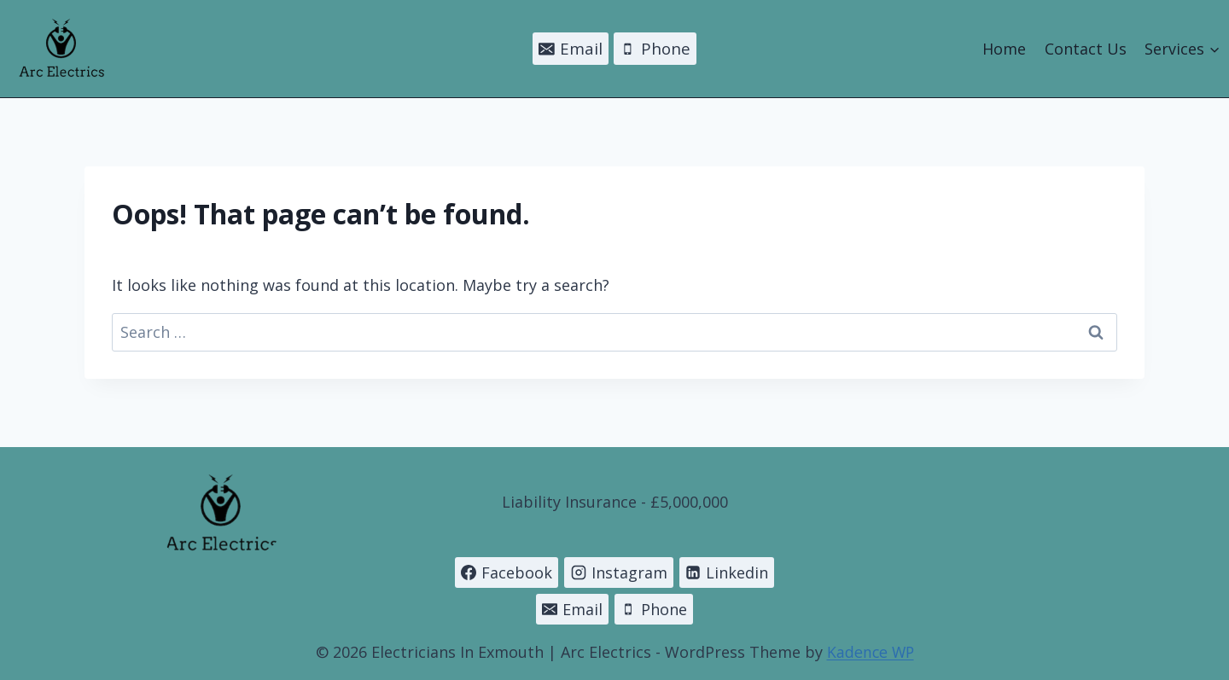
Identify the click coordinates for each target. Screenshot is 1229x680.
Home (1004, 48)
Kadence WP (870, 652)
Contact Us (1086, 48)
